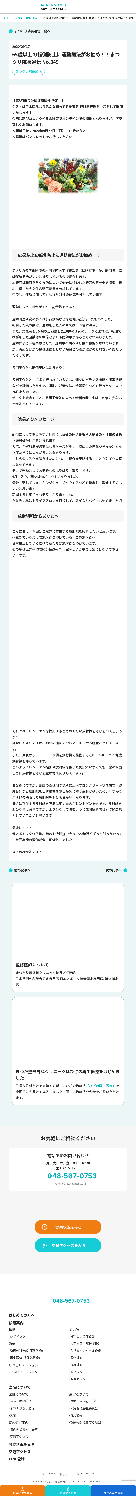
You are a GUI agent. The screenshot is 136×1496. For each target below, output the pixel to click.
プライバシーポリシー (56, 1474)
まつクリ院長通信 (28, 71)
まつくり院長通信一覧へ (32, 30)
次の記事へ (114, 869)
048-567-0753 (53, 5)
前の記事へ (22, 869)
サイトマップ (85, 1474)
